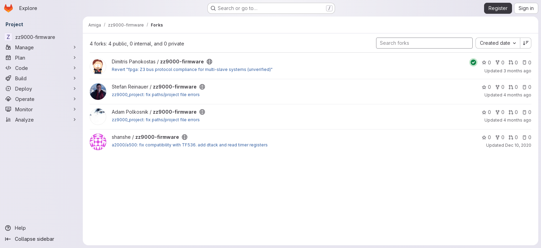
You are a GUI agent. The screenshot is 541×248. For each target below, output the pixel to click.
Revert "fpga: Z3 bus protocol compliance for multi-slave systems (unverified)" (192, 69)
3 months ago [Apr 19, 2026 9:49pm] (517, 70)
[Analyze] (41, 119)
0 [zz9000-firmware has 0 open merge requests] (513, 62)
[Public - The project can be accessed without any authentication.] (209, 61)
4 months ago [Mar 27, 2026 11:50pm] (517, 120)
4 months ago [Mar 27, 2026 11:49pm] (517, 94)
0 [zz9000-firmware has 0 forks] (499, 62)
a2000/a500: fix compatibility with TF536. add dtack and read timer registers (190, 144)
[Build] (41, 78)
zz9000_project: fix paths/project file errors (156, 94)
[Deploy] (41, 88)
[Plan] (41, 57)
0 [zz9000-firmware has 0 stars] (486, 62)
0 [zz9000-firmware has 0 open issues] (526, 62)
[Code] (41, 68)
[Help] (41, 228)
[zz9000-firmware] (41, 37)
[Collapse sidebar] (41, 239)
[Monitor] (41, 109)
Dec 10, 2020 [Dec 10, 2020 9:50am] (518, 145)
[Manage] (41, 47)
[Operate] (41, 99)
